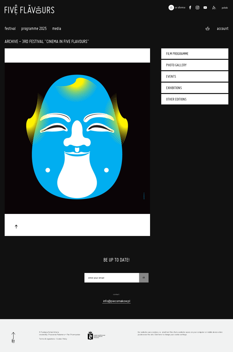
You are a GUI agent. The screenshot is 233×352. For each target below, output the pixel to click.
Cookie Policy (61, 339)
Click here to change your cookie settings (171, 335)
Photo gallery (176, 65)
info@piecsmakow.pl (116, 301)
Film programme (177, 53)
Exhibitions (174, 88)
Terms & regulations (47, 339)
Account (222, 28)
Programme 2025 (34, 29)
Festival (10, 29)
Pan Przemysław (73, 335)
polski (225, 8)
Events (171, 76)
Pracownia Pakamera (56, 335)
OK (144, 277)
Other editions (176, 99)
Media (56, 29)
